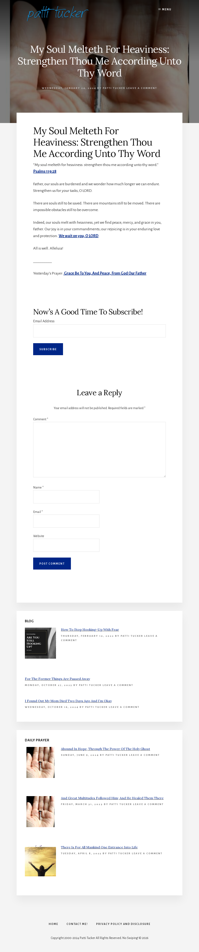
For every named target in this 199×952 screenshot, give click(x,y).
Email (38, 512)
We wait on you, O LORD (78, 236)
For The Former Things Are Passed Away (57, 679)
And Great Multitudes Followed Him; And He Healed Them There (112, 798)
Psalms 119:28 (44, 171)
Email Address (44, 321)
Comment (40, 419)
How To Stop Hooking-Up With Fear (90, 629)
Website (38, 536)
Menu (166, 9)
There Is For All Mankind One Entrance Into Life (99, 847)
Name (38, 487)
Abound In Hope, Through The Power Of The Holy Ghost (105, 749)
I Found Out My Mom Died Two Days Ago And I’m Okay (68, 701)
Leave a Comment (141, 88)
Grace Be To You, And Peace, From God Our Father (104, 273)
